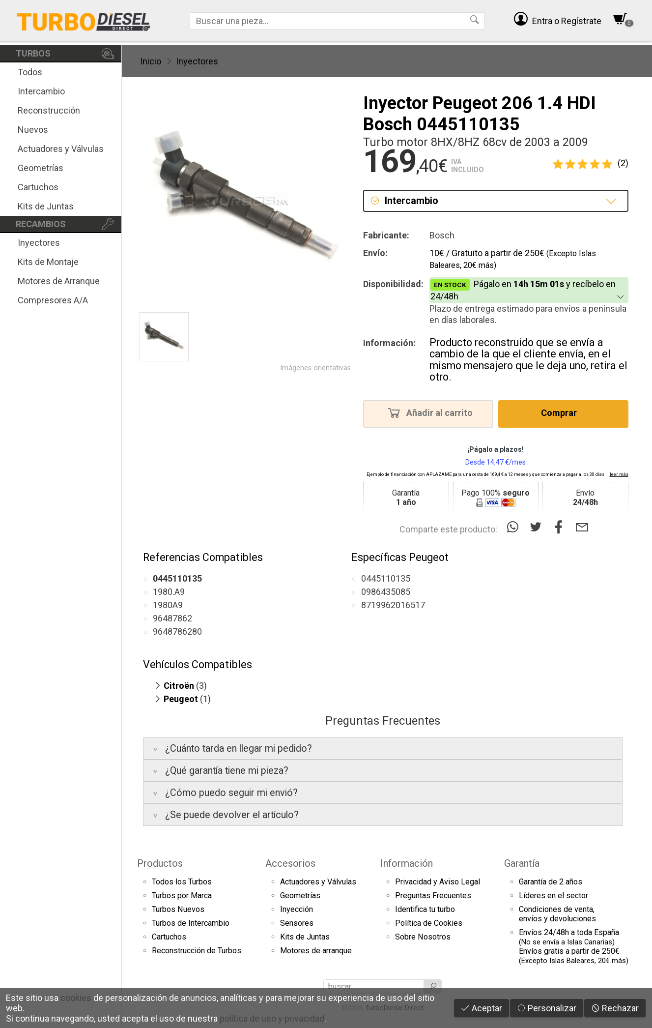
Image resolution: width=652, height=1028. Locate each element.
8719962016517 (393, 605)
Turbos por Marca (182, 895)
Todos (30, 72)
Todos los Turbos (182, 881)
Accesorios (290, 863)
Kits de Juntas (46, 206)
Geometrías (40, 168)
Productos (160, 863)
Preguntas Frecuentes (433, 895)
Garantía (521, 863)
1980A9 (168, 605)
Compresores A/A (53, 300)
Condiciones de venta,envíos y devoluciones (557, 914)
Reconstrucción (49, 110)
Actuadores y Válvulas (61, 149)
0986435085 (385, 592)
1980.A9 (169, 592)
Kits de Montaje (48, 262)
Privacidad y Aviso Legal (437, 881)
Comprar (562, 412)
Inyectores (39, 242)
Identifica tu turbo (425, 909)
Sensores (296, 923)
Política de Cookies (428, 923)
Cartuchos (38, 187)
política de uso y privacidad (272, 1018)
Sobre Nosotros (423, 936)
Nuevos (33, 129)
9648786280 (177, 631)
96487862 (172, 618)
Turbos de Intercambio (190, 923)
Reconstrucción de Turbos (196, 950)
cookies (75, 998)
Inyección (296, 909)
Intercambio (41, 91)
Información (406, 863)
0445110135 (385, 578)
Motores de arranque (316, 950)
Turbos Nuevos (178, 909)
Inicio (150, 61)
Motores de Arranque (59, 281)
